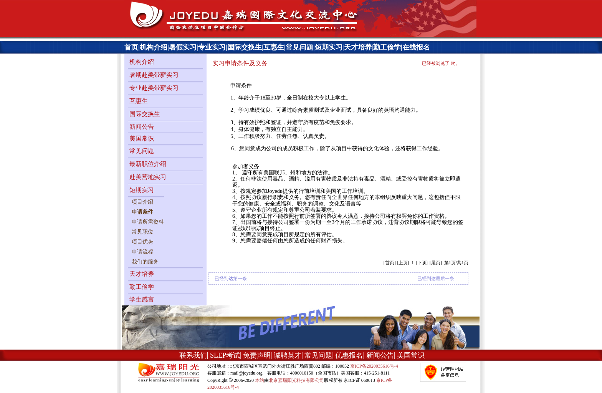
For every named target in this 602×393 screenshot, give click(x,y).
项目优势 (142, 242)
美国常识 (141, 138)
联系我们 (193, 355)
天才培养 (358, 47)
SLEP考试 (225, 355)
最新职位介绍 (147, 164)
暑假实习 (183, 47)
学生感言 (141, 299)
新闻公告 (141, 126)
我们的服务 (145, 262)
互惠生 (273, 47)
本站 (259, 380)
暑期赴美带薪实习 (154, 74)
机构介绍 (153, 47)
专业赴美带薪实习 (154, 88)
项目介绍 (142, 202)
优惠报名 (349, 355)
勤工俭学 (387, 47)
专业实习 (212, 47)
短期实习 (328, 47)
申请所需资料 (148, 222)
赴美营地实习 (147, 177)
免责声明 (257, 355)
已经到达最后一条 (435, 278)
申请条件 (142, 212)
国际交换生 (244, 47)
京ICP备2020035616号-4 (374, 366)
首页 (131, 47)
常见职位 (142, 232)
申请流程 (142, 252)
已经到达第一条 (231, 278)
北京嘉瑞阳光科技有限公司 (296, 380)
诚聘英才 (287, 355)
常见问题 (299, 47)
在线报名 (416, 47)
